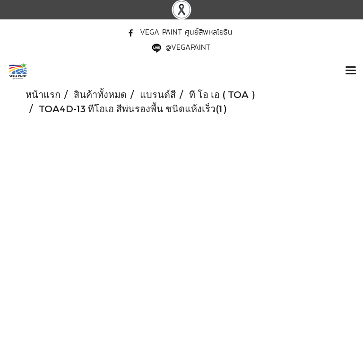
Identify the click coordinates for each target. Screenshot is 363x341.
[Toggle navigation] (350, 71)
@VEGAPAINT (187, 47)
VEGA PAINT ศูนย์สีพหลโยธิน (186, 31)
